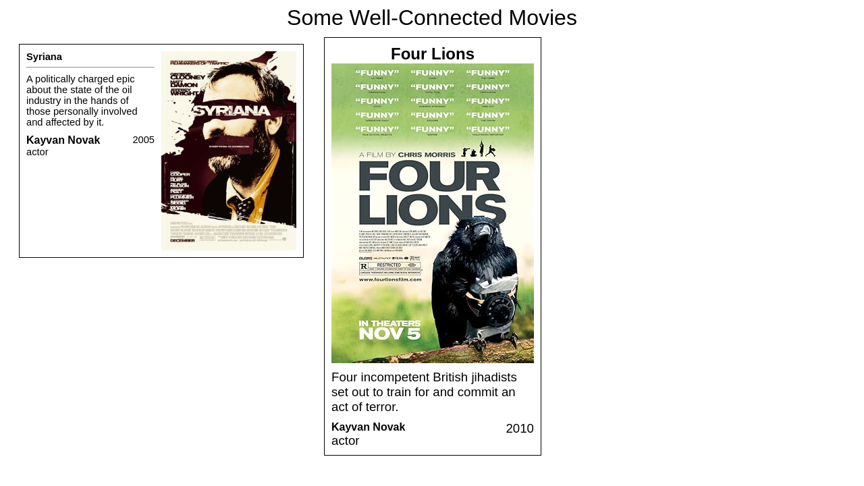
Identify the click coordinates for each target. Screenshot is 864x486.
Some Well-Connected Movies (432, 17)
